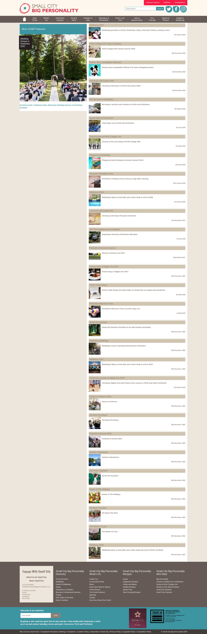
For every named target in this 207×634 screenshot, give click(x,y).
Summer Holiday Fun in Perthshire (169, 582)
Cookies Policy (83, 632)
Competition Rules (144, 632)
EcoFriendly (152, 19)
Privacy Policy (115, 632)
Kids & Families (62, 600)
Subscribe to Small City (99, 632)
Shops (58, 587)
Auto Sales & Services (64, 598)
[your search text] (140, 8)
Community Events (96, 582)
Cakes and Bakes (130, 584)
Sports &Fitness (165, 19)
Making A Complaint (67, 632)
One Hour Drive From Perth (100, 600)
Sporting (92, 595)
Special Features (152, 2)
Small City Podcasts (164, 592)
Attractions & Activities (64, 590)
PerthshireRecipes (60, 19)
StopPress (34, 19)
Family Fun (93, 579)
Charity (92, 598)
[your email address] (35, 615)
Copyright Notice (128, 632)
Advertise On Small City (36, 577)
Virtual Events (94, 590)
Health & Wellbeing (63, 584)
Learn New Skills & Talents (99, 587)
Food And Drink (62, 579)
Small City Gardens (164, 590)
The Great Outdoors (97, 592)
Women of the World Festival (167, 587)
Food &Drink (74, 19)
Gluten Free (127, 590)
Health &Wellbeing (180, 19)
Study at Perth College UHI (167, 584)
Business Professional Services (68, 592)
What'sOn (46, 19)
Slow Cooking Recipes (131, 592)
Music (91, 584)
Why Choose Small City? (29, 632)
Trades (58, 595)
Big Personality (162, 579)
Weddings (60, 582)
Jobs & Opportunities (137, 19)
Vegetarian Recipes (130, 582)
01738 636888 (28, 585)
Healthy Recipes (129, 587)
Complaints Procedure (49, 632)
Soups (125, 579)
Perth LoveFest (120, 19)
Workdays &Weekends (104, 19)
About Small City (36, 580)
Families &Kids (87, 19)
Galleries (167, 2)
